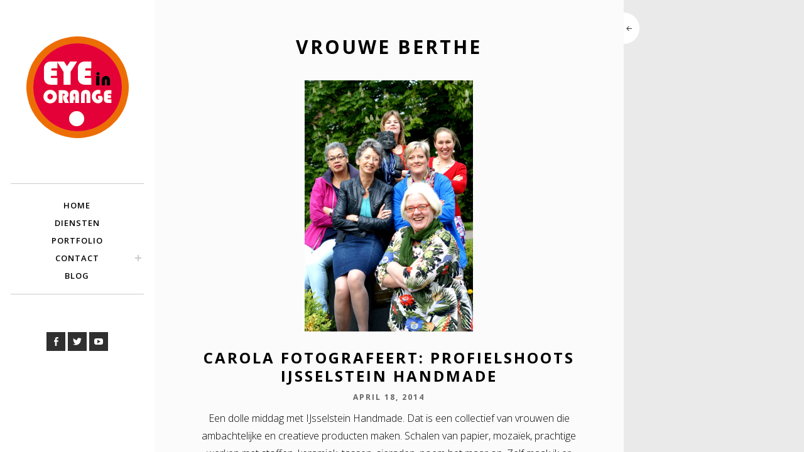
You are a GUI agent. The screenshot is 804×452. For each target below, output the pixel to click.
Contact (77, 258)
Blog (77, 275)
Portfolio (77, 240)
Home (76, 205)
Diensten (77, 223)
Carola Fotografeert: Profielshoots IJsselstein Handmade (389, 366)
